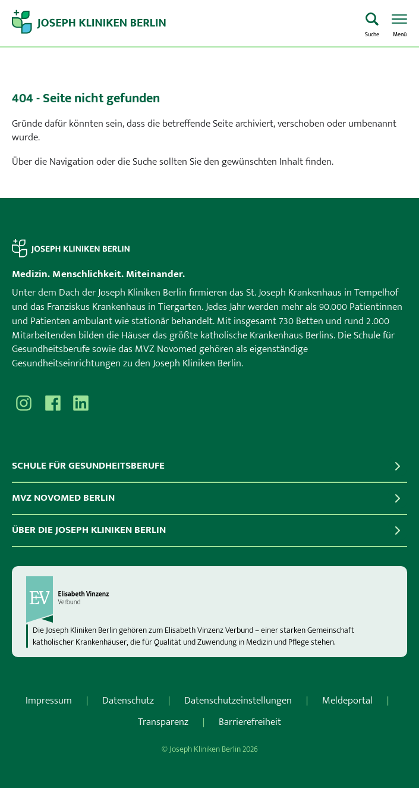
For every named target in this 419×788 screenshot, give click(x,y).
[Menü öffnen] (399, 23)
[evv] (209, 599)
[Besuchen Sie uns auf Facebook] (52, 403)
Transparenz (163, 722)
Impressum (49, 700)
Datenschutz (128, 700)
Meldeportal (347, 700)
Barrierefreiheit (250, 722)
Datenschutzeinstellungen (238, 700)
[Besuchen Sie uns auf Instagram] (24, 403)
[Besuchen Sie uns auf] (81, 403)
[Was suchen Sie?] (372, 23)
